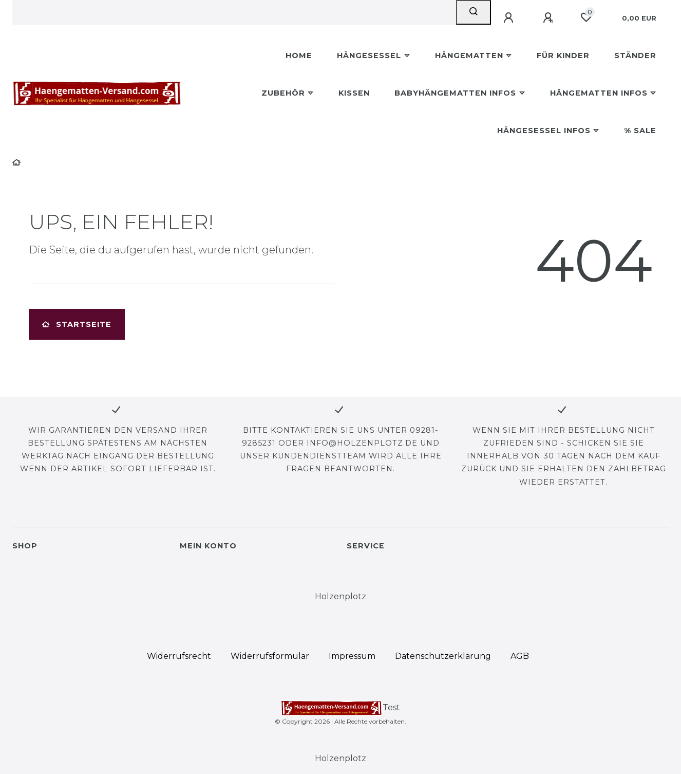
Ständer (635, 55)
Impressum (352, 656)
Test (341, 708)
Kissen (354, 93)
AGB (519, 656)
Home (299, 55)
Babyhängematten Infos (455, 93)
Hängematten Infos (599, 93)
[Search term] (234, 12)
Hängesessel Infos (544, 130)
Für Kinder (563, 55)
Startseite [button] (76, 324)
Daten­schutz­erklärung (443, 656)
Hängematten (469, 55)
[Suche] (473, 12)
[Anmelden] (510, 18)
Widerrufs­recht (179, 656)
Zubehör (283, 93)
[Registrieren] (550, 18)
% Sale (640, 130)
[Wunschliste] (586, 17)
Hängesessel (369, 55)
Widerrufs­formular (270, 656)
